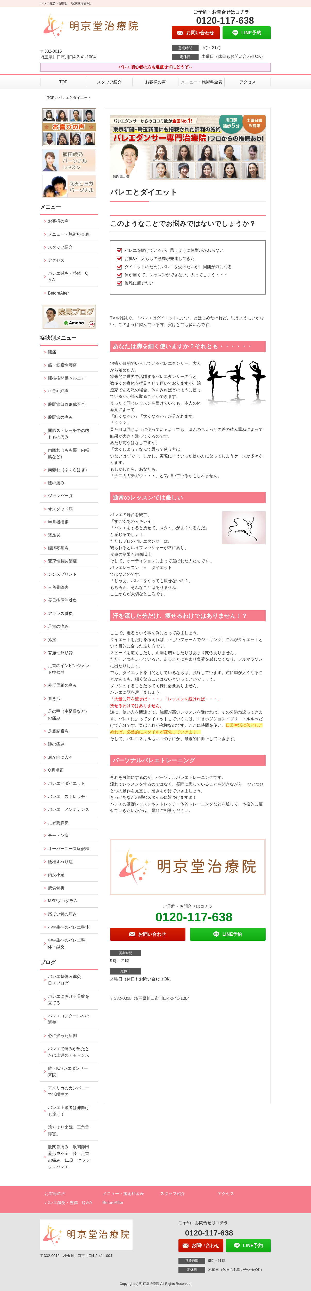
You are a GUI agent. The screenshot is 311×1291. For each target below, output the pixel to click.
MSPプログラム (63, 901)
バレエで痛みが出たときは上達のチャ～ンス (68, 1052)
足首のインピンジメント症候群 (68, 669)
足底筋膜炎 (58, 822)
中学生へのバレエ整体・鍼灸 (66, 943)
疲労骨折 (56, 888)
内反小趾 (56, 875)
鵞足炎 (54, 535)
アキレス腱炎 (60, 613)
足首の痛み (58, 626)
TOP (63, 82)
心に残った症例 (62, 1035)
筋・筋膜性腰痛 (62, 365)
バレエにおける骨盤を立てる (68, 999)
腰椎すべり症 (60, 862)
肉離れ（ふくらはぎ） (68, 470)
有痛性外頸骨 (60, 653)
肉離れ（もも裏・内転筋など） (68, 453)
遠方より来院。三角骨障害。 (68, 1130)
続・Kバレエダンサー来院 (68, 1071)
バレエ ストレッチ (66, 796)
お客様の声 (155, 82)
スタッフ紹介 (109, 82)
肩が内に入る (60, 757)
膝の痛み (56, 483)
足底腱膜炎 (58, 731)
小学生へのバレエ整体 (68, 927)
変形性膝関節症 (62, 561)
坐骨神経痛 (58, 391)
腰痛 (52, 352)
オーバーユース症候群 (68, 848)
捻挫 (52, 639)
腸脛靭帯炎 (58, 548)
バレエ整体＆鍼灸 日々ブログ (66, 979)
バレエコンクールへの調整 (68, 1019)
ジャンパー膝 (60, 496)
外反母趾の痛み (62, 685)
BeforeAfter (58, 293)
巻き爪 (54, 698)
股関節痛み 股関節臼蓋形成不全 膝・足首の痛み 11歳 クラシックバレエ (69, 1157)
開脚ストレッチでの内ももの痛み (68, 433)
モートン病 (58, 835)
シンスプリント (62, 574)
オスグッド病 (60, 509)
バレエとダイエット (66, 783)
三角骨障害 (58, 587)
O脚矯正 (55, 770)
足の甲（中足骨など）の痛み (68, 714)
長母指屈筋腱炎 (62, 600)
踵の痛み (58, 744)
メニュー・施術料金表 (201, 82)
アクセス (247, 82)
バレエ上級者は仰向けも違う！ (68, 1110)
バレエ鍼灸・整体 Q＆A (68, 276)
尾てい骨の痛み (62, 914)
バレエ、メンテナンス (68, 809)
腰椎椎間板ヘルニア (66, 378)
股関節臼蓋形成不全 (66, 404)
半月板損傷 (58, 522)
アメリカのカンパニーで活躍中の (68, 1091)
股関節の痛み (60, 417)
